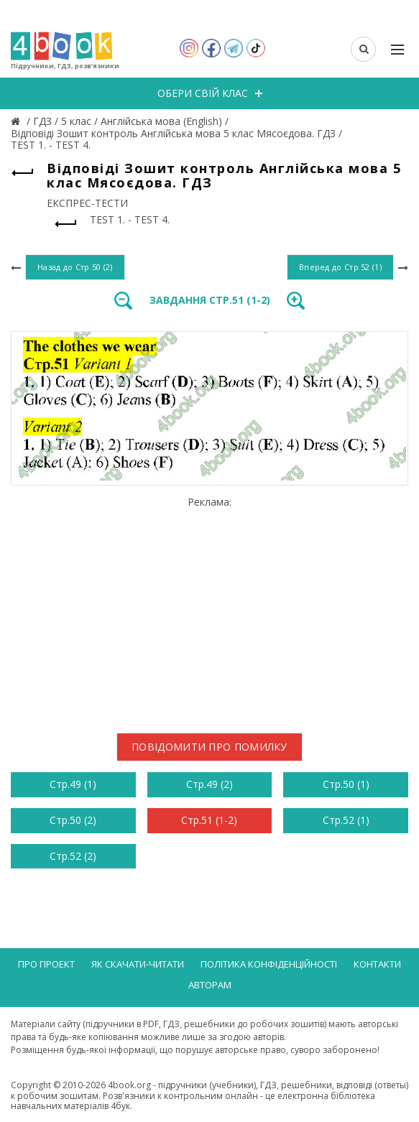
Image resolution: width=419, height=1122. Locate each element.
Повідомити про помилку (209, 747)
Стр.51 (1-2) (209, 820)
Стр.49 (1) (73, 784)
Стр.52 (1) (346, 820)
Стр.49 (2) (209, 784)
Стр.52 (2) (73, 856)
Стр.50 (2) (73, 820)
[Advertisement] (209, 609)
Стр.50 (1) (346, 784)
